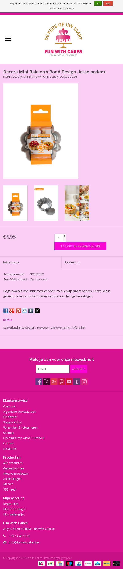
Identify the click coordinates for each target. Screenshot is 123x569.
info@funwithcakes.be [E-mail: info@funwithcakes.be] (24, 542)
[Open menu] (8, 38)
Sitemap (8, 433)
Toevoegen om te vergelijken (54, 327)
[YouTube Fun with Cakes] (69, 381)
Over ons (9, 406)
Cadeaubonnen (13, 468)
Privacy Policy (12, 422)
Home (6, 76)
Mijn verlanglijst (13, 514)
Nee (108, 3)
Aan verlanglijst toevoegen (19, 327)
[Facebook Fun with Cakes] (38, 381)
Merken (8, 484)
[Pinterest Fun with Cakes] (61, 381)
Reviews (72, 262)
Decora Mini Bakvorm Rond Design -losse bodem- (45, 76)
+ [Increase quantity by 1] (64, 236)
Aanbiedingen (12, 479)
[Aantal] (58, 238)
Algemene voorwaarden (19, 412)
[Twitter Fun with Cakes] (46, 381)
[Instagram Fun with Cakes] (84, 381)
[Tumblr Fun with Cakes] (76, 381)
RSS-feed (9, 489)
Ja (98, 3)
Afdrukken (79, 327)
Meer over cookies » (62, 8)
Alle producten (13, 463)
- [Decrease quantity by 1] (64, 239)
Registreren (11, 504)
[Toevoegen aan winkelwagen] (80, 246)
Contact (8, 443)
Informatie (11, 262)
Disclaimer (10, 417)
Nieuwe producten (15, 473)
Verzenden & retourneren (20, 427)
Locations (10, 449)
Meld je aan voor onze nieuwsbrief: (61, 359)
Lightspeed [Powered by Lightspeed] (65, 558)
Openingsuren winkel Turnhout (24, 438)
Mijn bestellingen (14, 509)
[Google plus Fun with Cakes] (54, 381)
